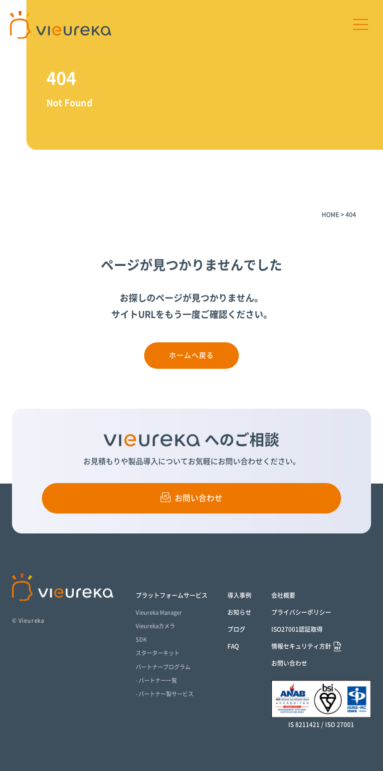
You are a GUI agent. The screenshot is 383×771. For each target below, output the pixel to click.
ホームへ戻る (191, 355)
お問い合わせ (191, 498)
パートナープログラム (163, 667)
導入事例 (239, 595)
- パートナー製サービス (164, 694)
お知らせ (239, 612)
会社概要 (283, 595)
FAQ (233, 646)
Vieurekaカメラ (155, 626)
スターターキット (158, 653)
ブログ (236, 629)
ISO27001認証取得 (297, 629)
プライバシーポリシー (301, 612)
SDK (141, 639)
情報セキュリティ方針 (301, 646)
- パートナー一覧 (156, 680)
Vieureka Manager (159, 612)
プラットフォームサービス (171, 595)
